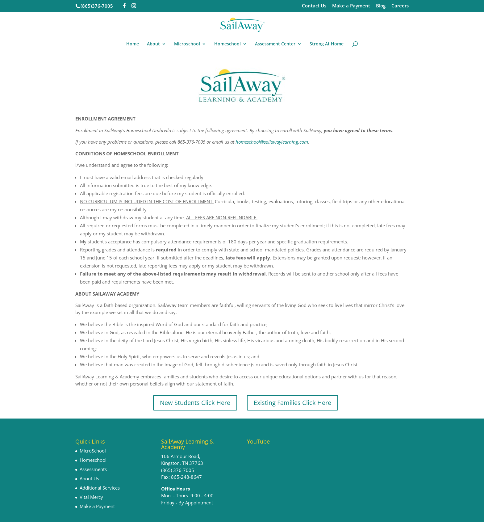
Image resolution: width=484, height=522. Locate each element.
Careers (400, 6)
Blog (381, 6)
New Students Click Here (195, 402)
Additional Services (100, 488)
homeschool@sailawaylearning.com (272, 142)
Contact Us (314, 6)
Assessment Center (275, 44)
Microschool (187, 44)
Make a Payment (351, 6)
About (153, 44)
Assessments (93, 469)
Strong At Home (327, 44)
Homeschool (227, 44)
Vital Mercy (91, 497)
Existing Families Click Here (292, 402)
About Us (89, 478)
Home (132, 44)
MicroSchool (93, 451)
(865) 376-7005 (177, 470)
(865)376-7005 (97, 6)
